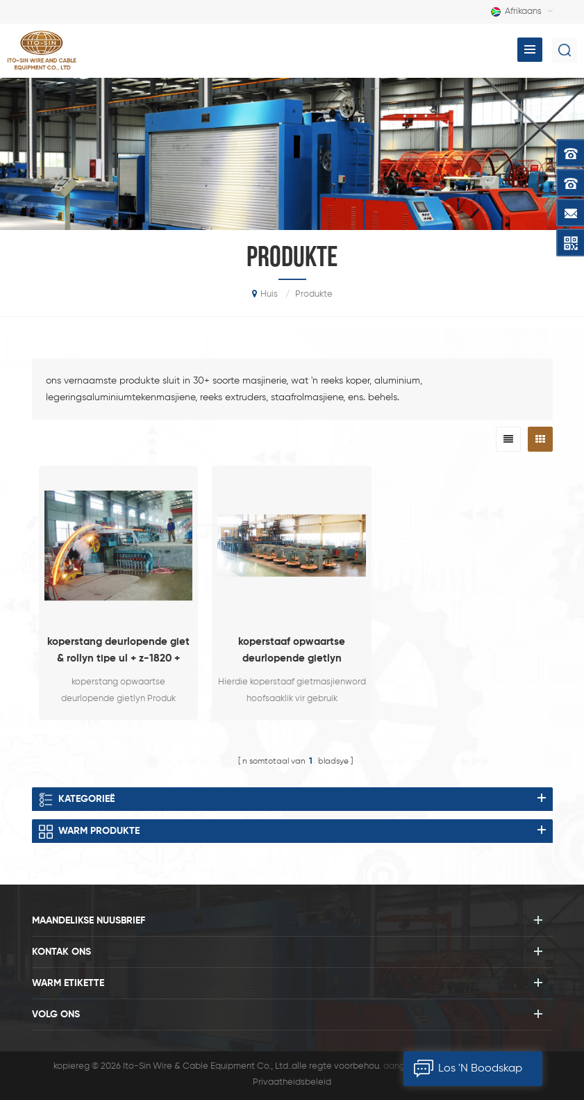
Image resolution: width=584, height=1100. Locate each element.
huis (265, 294)
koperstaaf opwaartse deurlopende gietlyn (291, 650)
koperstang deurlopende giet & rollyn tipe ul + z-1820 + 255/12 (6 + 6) (118, 652)
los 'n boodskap (462, 1068)
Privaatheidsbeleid (292, 1082)
